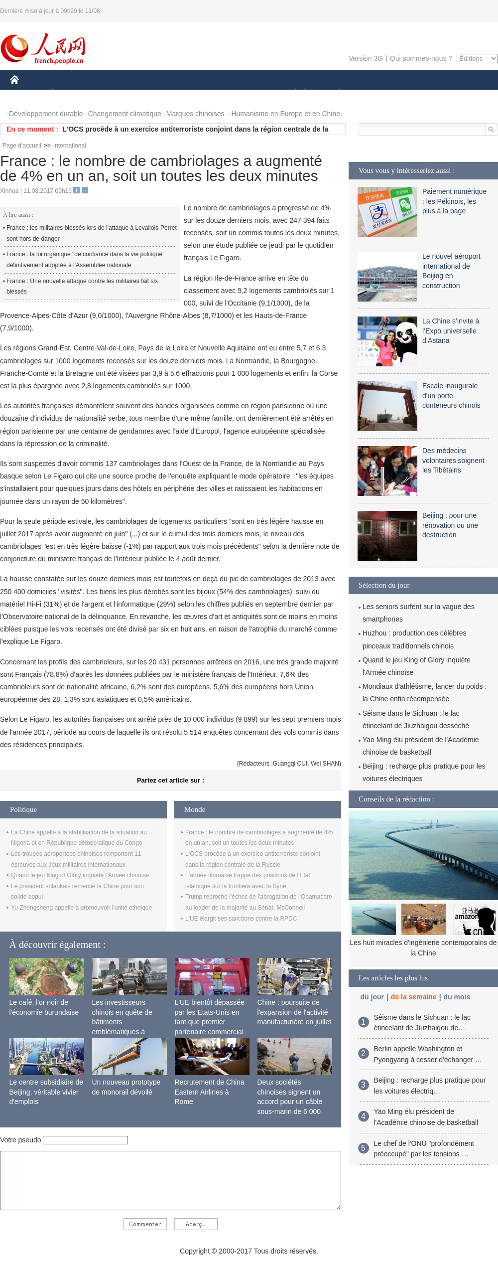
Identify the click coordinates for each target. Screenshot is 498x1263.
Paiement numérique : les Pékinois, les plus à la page (454, 201)
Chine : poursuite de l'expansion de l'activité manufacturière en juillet (294, 1012)
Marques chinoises (195, 114)
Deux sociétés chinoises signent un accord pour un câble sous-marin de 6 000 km (290, 1101)
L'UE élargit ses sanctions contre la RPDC (241, 918)
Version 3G (366, 58)
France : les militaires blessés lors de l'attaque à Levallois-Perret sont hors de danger (91, 233)
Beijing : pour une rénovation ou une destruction (450, 525)
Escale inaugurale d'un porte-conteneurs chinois (451, 395)
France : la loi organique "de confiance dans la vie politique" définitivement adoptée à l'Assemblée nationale (85, 260)
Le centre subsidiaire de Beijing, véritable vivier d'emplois (46, 1091)
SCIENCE (201, 94)
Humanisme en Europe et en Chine (285, 114)
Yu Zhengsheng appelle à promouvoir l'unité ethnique (81, 907)
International (69, 145)
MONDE (115, 94)
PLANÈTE (334, 94)
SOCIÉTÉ (290, 94)
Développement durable (46, 114)
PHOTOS (462, 94)
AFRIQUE (157, 94)
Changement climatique (124, 114)
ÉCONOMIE (70, 94)
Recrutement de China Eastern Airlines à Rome (210, 1091)
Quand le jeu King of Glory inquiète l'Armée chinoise (80, 875)
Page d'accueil (21, 145)
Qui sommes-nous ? (421, 58)
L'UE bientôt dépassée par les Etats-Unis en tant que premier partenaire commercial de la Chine (210, 1021)
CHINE (27, 94)
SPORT (374, 94)
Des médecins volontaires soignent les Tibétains (453, 460)
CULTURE (246, 94)
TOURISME (416, 94)
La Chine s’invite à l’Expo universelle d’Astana (450, 330)
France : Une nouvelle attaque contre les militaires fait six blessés (82, 287)
